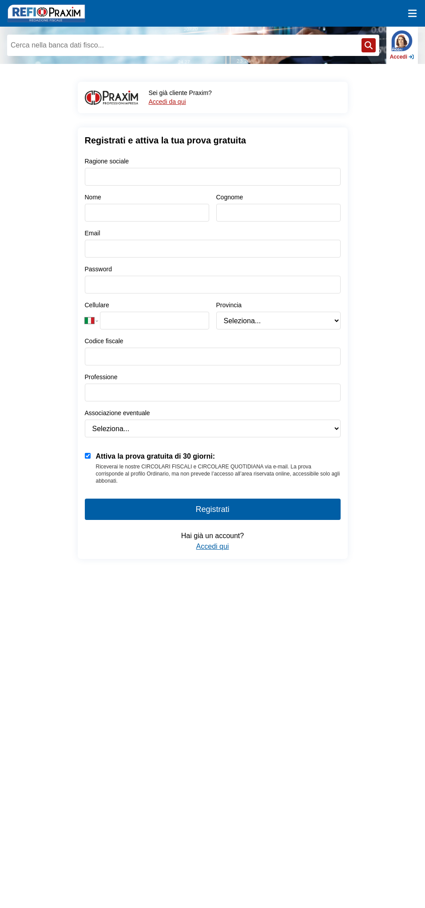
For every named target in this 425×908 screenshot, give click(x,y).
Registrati (212, 509)
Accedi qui (212, 546)
